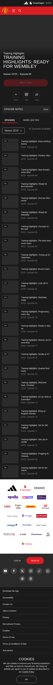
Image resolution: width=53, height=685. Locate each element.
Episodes (10, 120)
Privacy (6, 629)
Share (37, 100)
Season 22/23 (13, 130)
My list (16, 100)
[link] (37, 94)
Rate (26, 100)
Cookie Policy (28, 672)
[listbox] (13, 131)
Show (45, 109)
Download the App (11, 603)
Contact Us (7, 616)
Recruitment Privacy (11, 636)
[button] (13, 10)
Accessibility (8, 609)
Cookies (6, 642)
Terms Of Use (9, 649)
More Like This (31, 120)
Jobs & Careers (9, 622)
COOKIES (26, 659)
